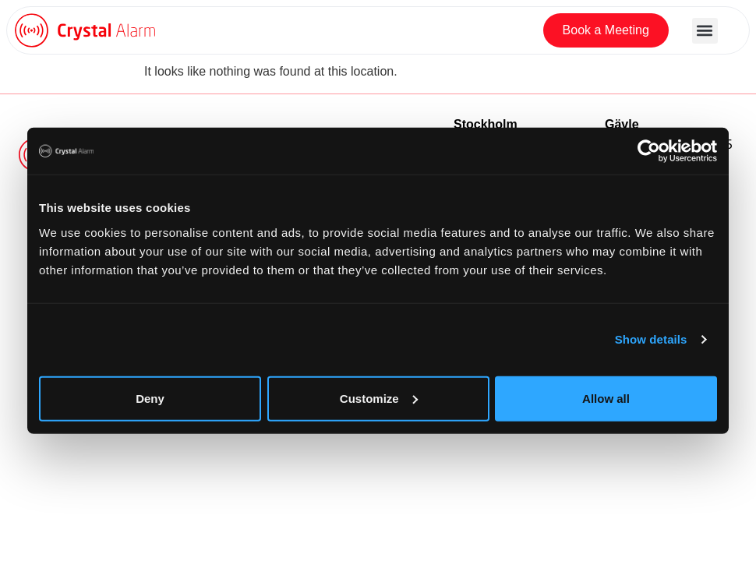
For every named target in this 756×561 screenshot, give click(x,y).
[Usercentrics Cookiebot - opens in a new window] (649, 151)
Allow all (606, 397)
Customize (379, 397)
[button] (705, 31)
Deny (150, 397)
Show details (651, 339)
